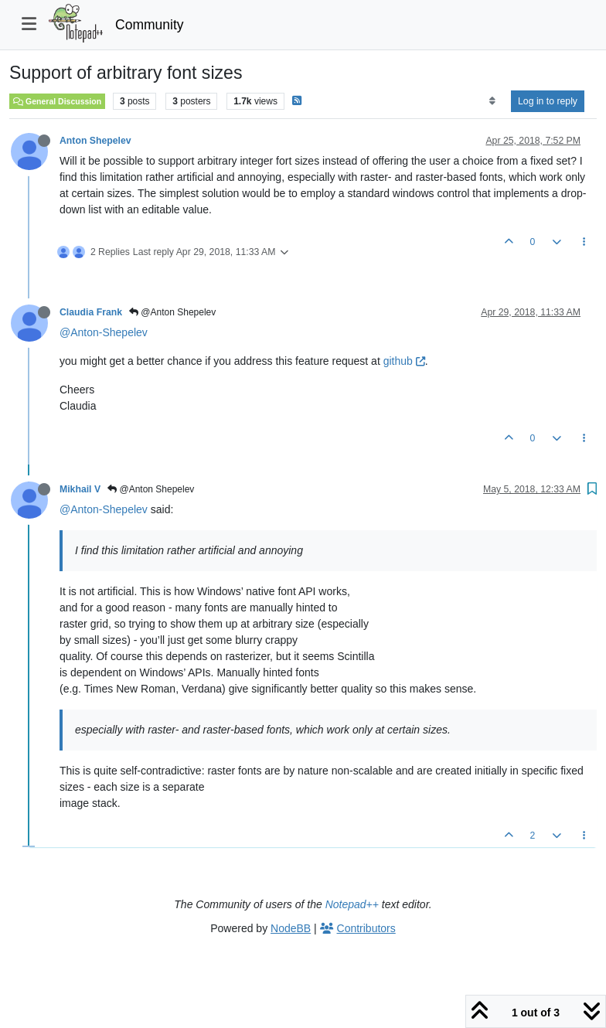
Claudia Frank (91, 312)
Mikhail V (80, 489)
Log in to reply (547, 101)
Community (149, 24)
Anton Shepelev (95, 140)
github (404, 361)
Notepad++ (352, 904)
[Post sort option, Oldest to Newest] (492, 101)
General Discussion (57, 101)
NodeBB (291, 928)
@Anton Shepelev (172, 312)
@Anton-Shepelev (104, 332)
